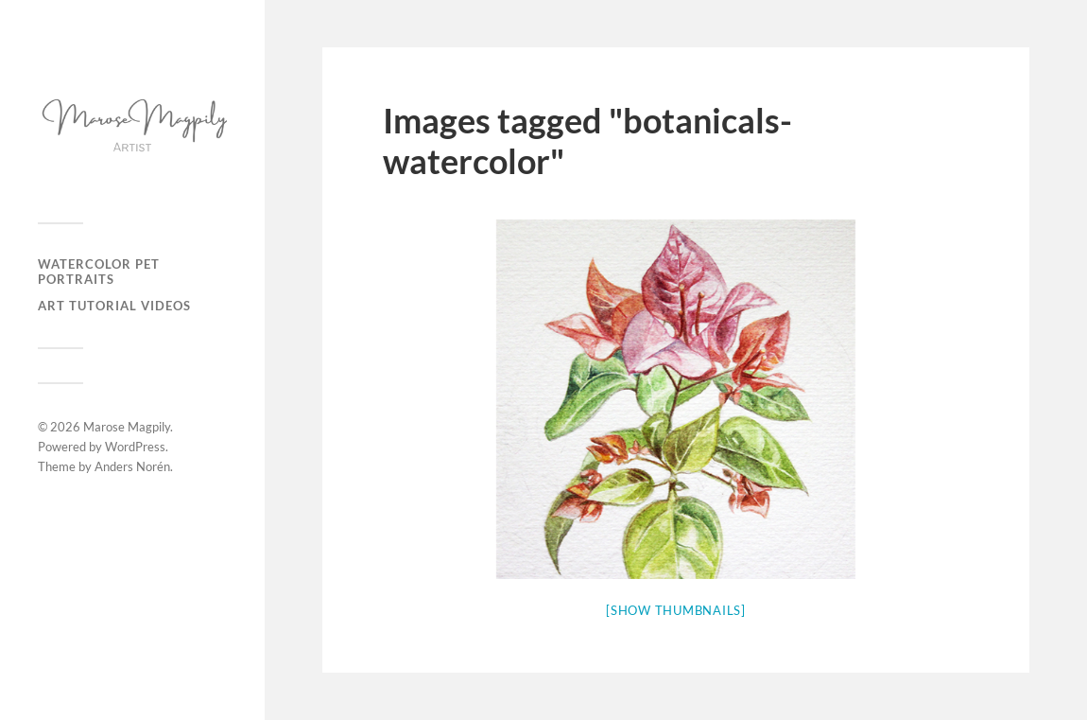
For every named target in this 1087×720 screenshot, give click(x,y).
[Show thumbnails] (676, 610)
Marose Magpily (126, 426)
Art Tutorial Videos (114, 305)
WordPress (135, 446)
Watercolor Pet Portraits (99, 271)
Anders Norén (132, 466)
